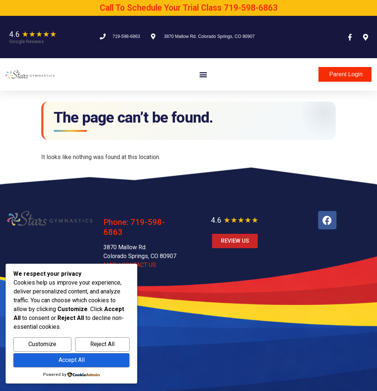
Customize (42, 344)
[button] (203, 74)
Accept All (72, 359)
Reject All (102, 344)
